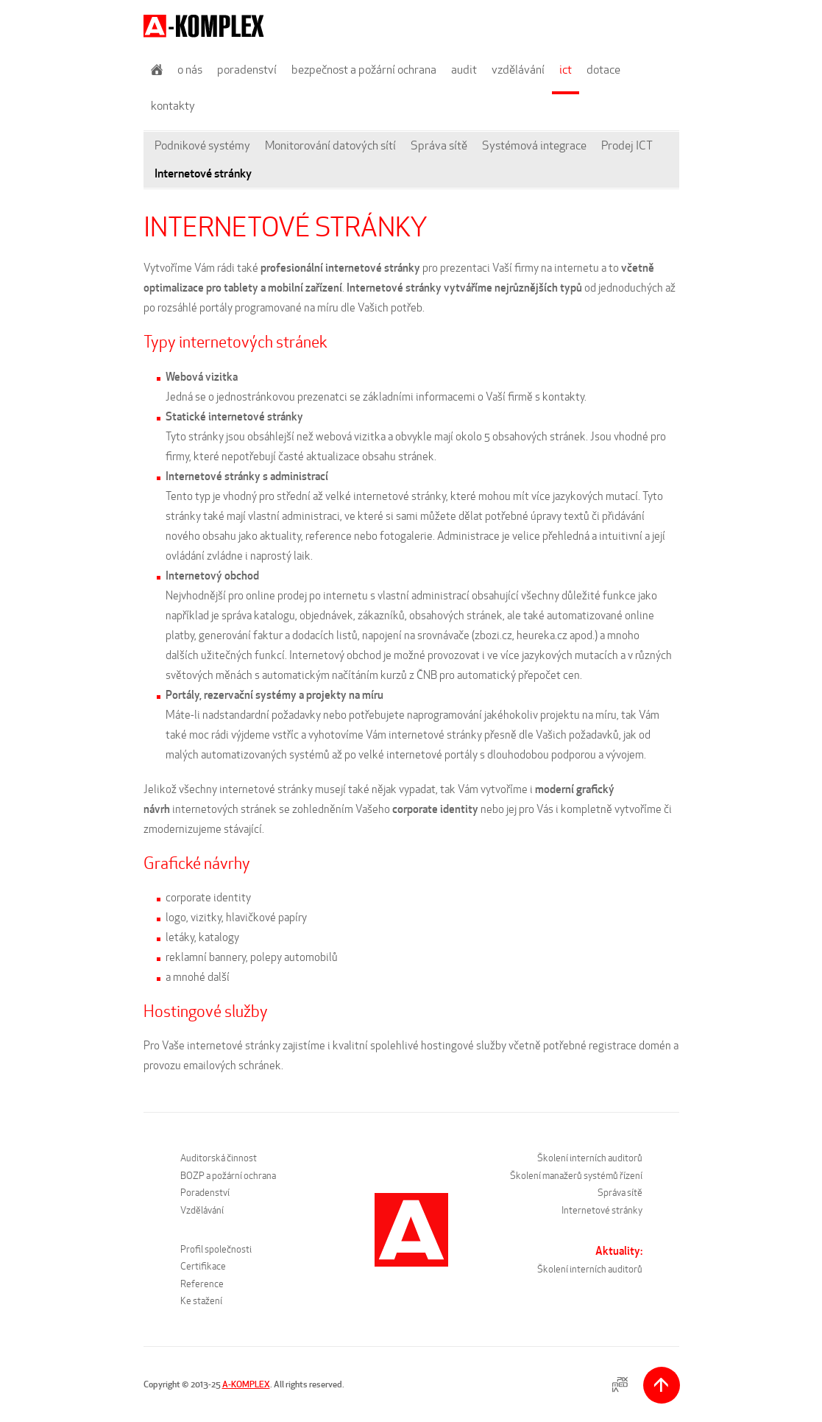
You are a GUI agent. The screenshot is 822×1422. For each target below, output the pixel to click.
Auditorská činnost (218, 1158)
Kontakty (173, 105)
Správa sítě (439, 145)
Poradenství (247, 69)
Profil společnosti (216, 1249)
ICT (565, 69)
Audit (464, 69)
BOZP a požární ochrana (228, 1175)
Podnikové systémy (202, 145)
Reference (202, 1284)
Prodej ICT (627, 145)
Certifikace (203, 1266)
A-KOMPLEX (246, 1384)
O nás (189, 69)
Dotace (603, 69)
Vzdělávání (518, 69)
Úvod (157, 69)
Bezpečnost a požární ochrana (363, 69)
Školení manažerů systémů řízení (576, 1175)
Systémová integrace (534, 145)
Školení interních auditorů (589, 1158)
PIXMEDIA (620, 1384)
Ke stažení (201, 1301)
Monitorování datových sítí (330, 145)
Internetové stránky (203, 173)
